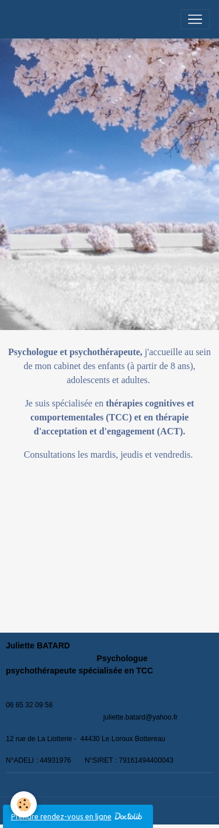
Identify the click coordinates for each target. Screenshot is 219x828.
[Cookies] (24, 804)
